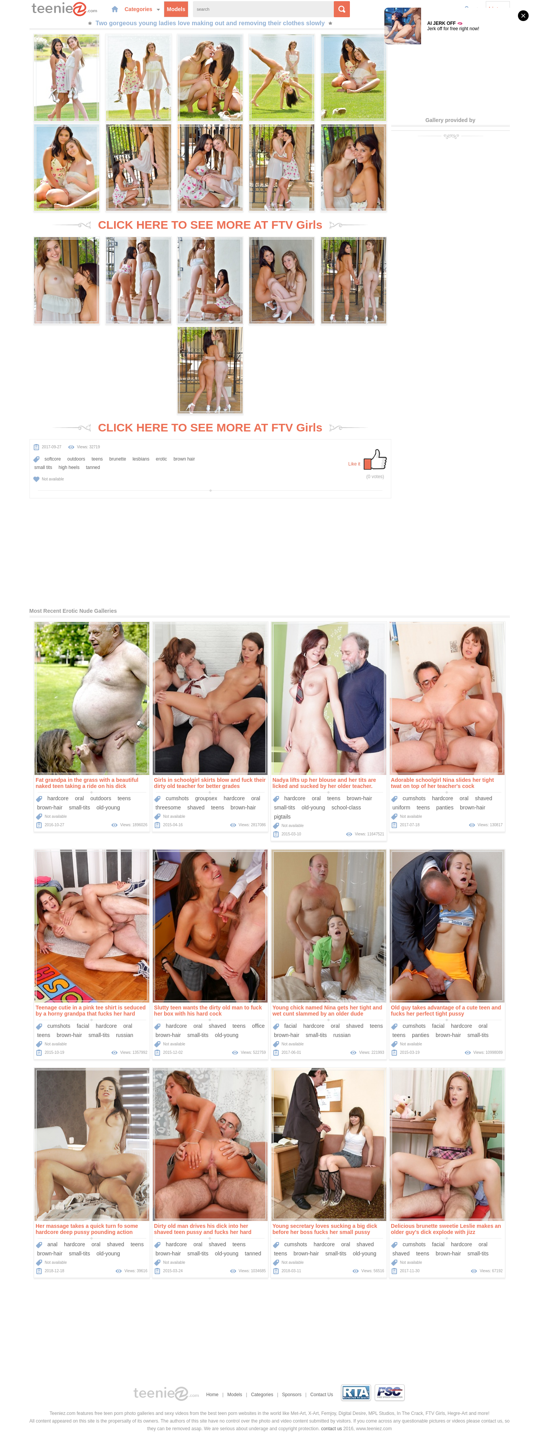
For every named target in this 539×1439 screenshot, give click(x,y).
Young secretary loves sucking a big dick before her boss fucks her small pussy (325, 1229)
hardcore (58, 798)
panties (445, 807)
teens (97, 459)
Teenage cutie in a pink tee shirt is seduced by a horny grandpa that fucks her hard (91, 1010)
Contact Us (321, 1394)
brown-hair (49, 807)
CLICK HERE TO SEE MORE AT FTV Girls (210, 224)
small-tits (79, 807)
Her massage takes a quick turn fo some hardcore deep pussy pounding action (87, 1229)
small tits (43, 467)
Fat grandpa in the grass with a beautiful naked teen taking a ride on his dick (87, 783)
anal (52, 1244)
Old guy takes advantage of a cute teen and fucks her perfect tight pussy (446, 1010)
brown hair (184, 459)
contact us (331, 1428)
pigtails (282, 817)
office (258, 1026)
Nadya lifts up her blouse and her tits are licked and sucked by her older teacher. (324, 783)
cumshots (177, 798)
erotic (161, 459)
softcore (52, 459)
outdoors (76, 459)
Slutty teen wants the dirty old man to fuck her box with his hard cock (208, 1010)
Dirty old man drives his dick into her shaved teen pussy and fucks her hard (202, 1229)
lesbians (140, 459)
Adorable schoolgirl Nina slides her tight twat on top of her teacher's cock (442, 783)
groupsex (206, 798)
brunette (117, 459)
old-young (108, 807)
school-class (346, 807)
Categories (142, 9)
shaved (195, 807)
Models (176, 9)
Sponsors (292, 1394)
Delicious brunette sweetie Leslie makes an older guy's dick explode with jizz (446, 1229)
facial (83, 1026)
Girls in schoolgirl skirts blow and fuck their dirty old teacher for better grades (210, 783)
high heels (69, 467)
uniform (401, 807)
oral (79, 798)
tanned (93, 467)
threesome (168, 807)
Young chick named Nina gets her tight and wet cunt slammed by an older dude (327, 1010)
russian (124, 1035)
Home (212, 1394)
